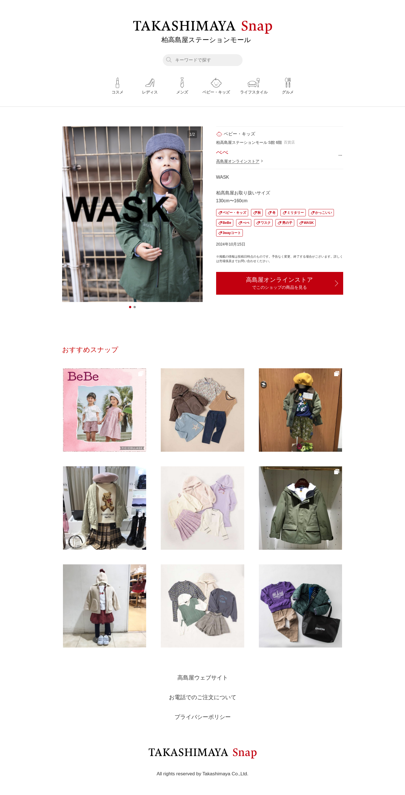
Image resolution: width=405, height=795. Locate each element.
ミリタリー (295, 213)
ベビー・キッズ (234, 213)
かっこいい (323, 213)
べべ (246, 223)
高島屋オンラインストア (237, 161)
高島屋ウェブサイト (202, 677)
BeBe (227, 223)
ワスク (266, 223)
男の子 (287, 223)
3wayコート (232, 233)
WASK (309, 223)
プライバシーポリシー (203, 717)
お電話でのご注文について (202, 697)
